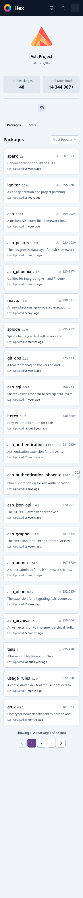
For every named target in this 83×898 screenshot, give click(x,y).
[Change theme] (51, 8)
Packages (14, 125)
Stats (32, 125)
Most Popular (65, 139)
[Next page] (61, 743)
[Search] (63, 8)
